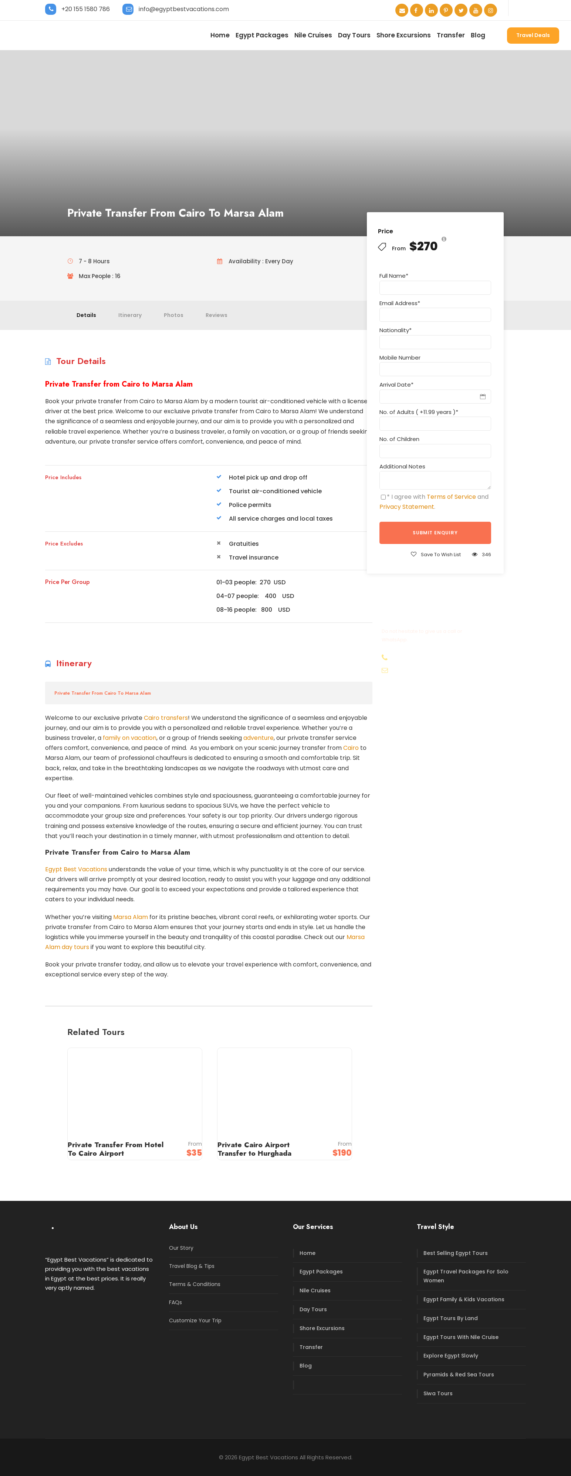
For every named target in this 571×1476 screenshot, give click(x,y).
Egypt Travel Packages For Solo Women (466, 1276)
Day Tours (354, 35)
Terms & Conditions (194, 1284)
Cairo (351, 748)
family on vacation (129, 738)
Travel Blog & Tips (191, 1266)
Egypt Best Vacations (76, 869)
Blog (478, 35)
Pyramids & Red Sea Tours (458, 1374)
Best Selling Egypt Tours (455, 1253)
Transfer (451, 35)
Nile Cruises (313, 35)
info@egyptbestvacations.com (184, 9)
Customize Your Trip (195, 1320)
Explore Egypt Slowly (450, 1355)
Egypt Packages (262, 35)
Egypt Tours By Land (450, 1318)
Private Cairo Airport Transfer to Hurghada (254, 1149)
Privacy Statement (406, 506)
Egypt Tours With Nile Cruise (461, 1337)
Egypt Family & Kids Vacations (463, 1299)
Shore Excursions (403, 35)
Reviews (216, 315)
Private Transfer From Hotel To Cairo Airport (115, 1149)
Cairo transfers (166, 718)
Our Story (181, 1248)
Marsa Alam (130, 917)
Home (220, 35)
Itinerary (130, 315)
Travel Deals (533, 35)
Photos (173, 315)
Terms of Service (451, 496)
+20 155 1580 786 (85, 9)
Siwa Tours (438, 1393)
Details (86, 315)
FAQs (175, 1302)
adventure (258, 738)
